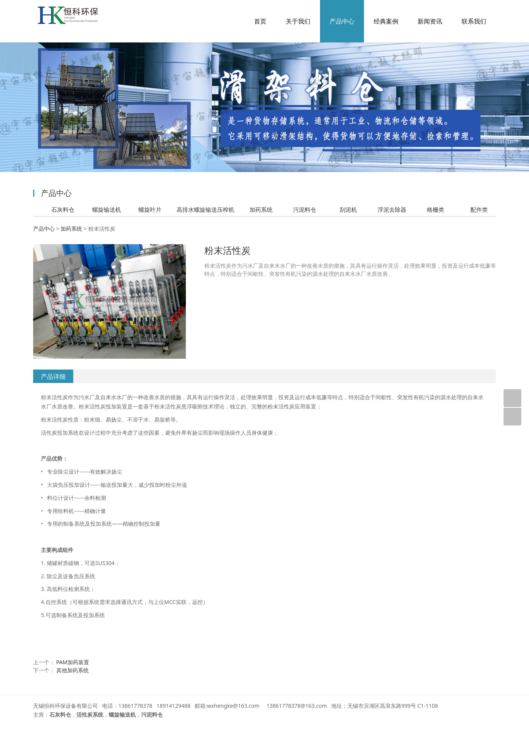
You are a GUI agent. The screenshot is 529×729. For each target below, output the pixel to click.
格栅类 (435, 209)
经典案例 (386, 21)
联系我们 (474, 21)
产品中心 (342, 21)
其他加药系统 (72, 670)
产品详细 (53, 376)
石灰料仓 (62, 209)
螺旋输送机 (106, 209)
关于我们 (298, 21)
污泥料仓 (304, 209)
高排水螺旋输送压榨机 (205, 209)
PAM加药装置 (72, 662)
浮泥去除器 (391, 209)
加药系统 (261, 209)
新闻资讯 (430, 21)
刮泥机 (348, 209)
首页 (260, 21)
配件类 (479, 209)
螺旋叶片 (150, 209)
